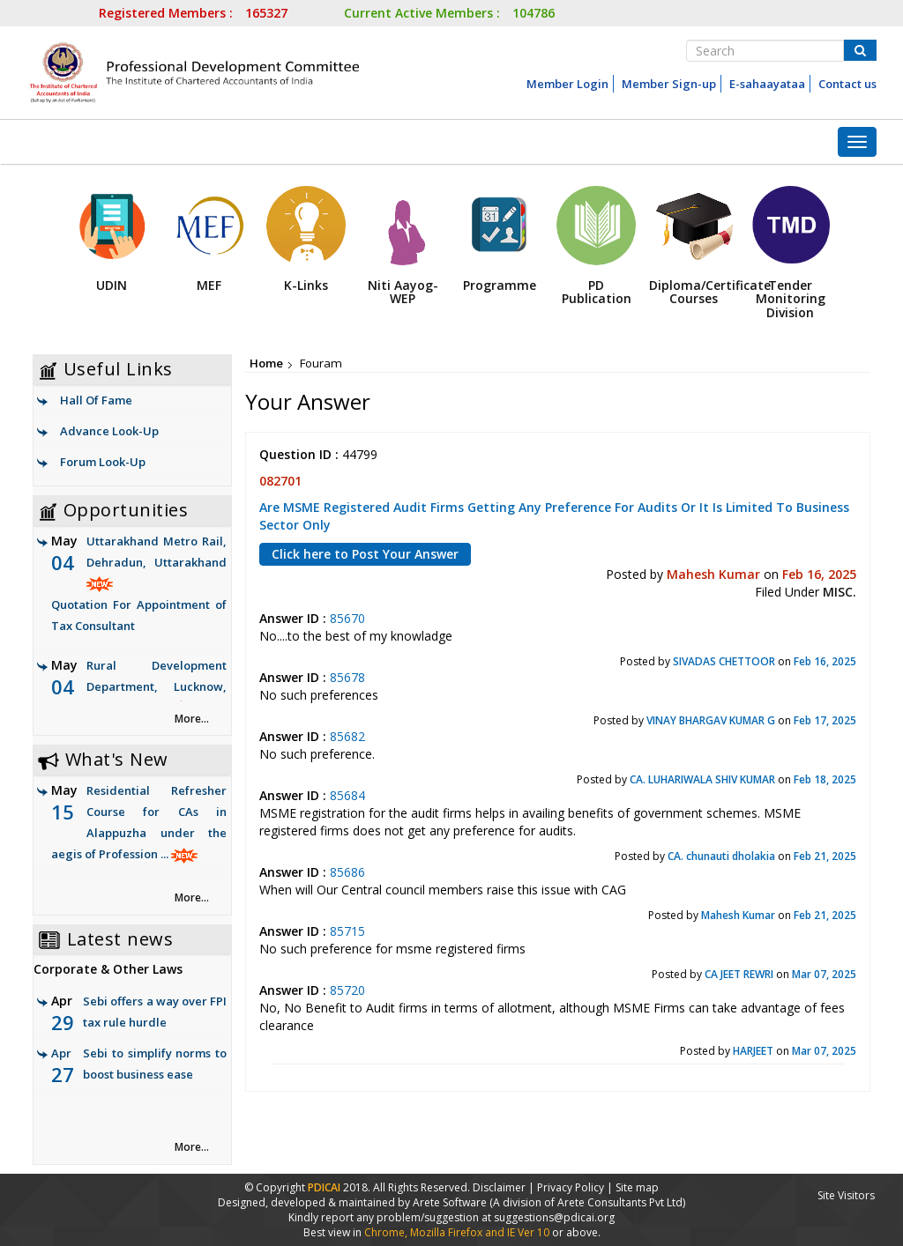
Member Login (567, 84)
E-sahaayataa (767, 84)
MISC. (839, 591)
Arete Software (451, 1202)
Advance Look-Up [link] (109, 431)
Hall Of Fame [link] (96, 400)
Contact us (847, 84)
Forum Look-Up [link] (103, 462)
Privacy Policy (570, 1187)
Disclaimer (499, 1187)
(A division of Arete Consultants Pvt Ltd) (587, 1202)
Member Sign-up (669, 84)
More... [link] (192, 718)
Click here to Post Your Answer (365, 553)
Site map (637, 1187)
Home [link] (266, 363)
